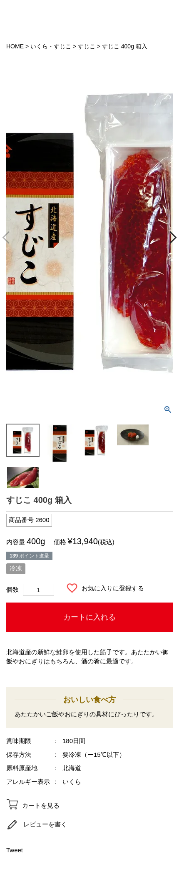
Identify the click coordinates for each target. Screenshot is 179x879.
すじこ (86, 46)
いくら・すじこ (50, 46)
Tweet (14, 850)
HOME (15, 46)
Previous (8, 237)
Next (170, 237)
